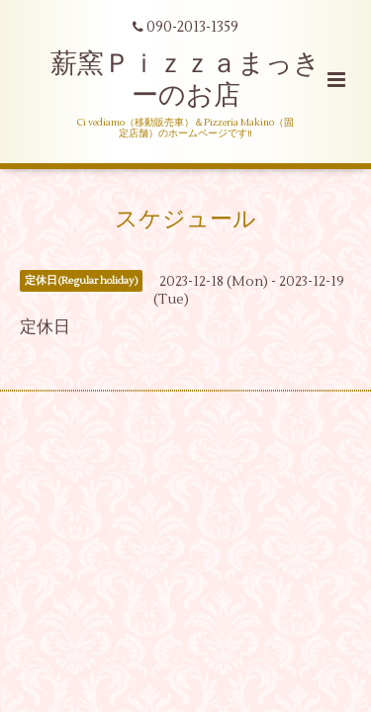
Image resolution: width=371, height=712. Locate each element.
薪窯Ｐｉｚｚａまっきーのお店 (185, 79)
